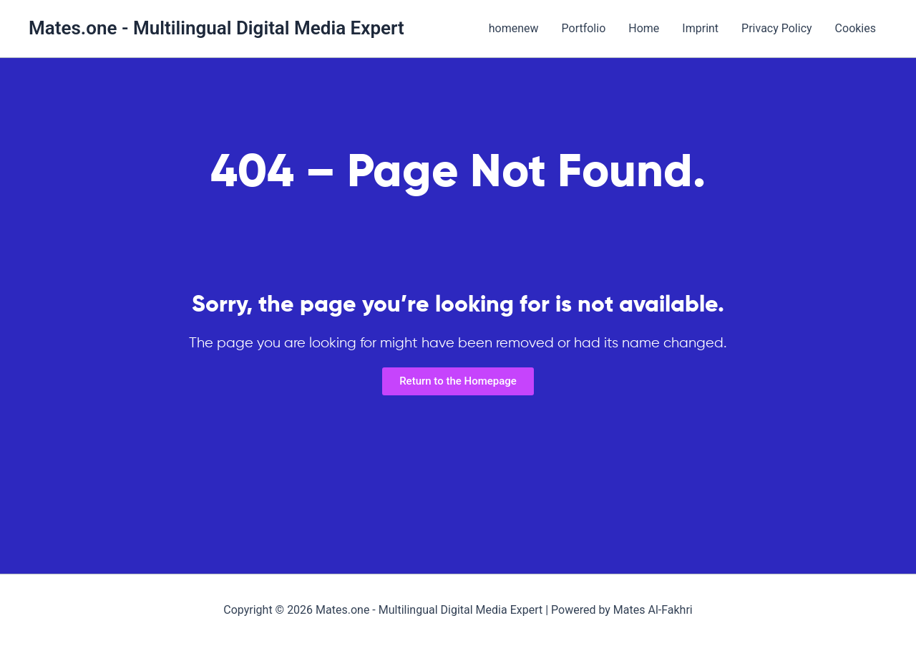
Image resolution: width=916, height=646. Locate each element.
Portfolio (584, 28)
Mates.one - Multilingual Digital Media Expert (216, 28)
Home (643, 28)
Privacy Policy (776, 28)
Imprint (700, 28)
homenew (514, 28)
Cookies (855, 28)
